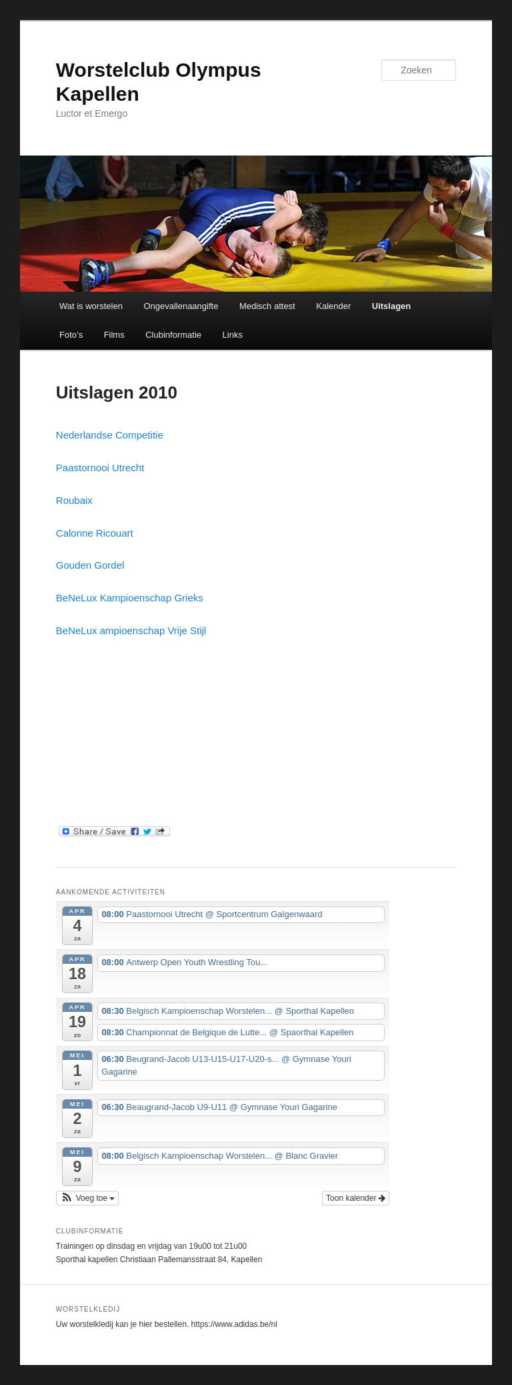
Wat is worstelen (91, 306)
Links (233, 335)
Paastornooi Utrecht (100, 467)
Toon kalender (355, 1198)
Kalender (333, 306)
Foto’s (71, 335)
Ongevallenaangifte (180, 306)
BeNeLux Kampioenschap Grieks (129, 597)
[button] (88, 1198)
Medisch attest (267, 306)
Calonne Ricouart (94, 533)
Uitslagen (391, 306)
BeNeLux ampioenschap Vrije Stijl (131, 630)
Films (114, 335)
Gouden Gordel (90, 565)
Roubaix (74, 500)
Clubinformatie (173, 335)
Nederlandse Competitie (109, 435)
